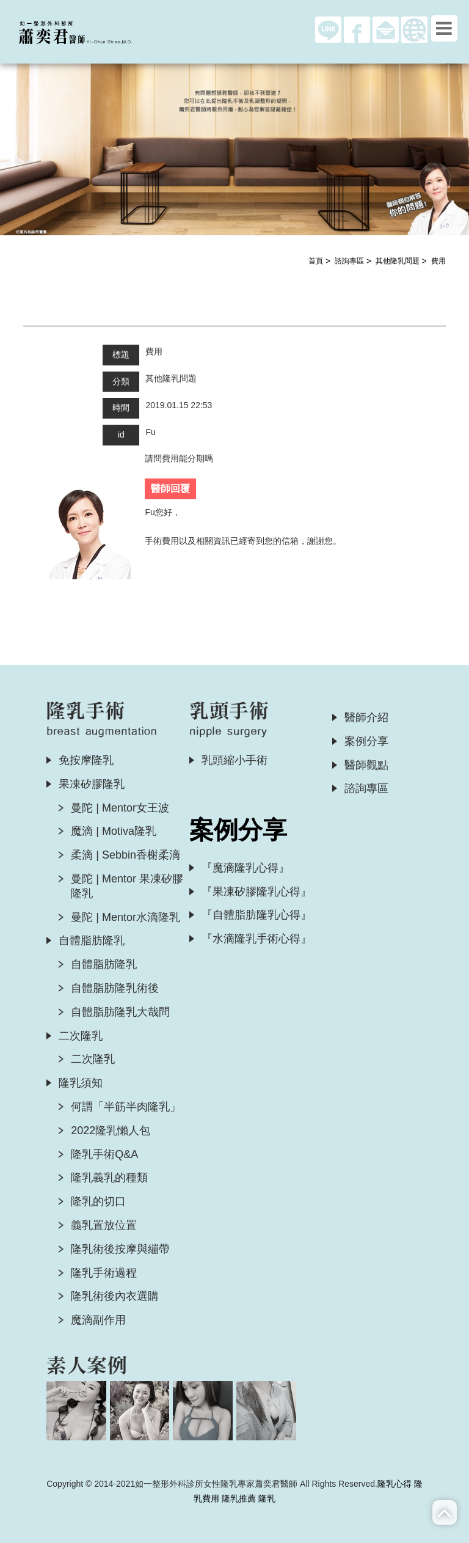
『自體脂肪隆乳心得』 (256, 915)
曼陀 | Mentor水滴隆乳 (125, 917)
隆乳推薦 (239, 1498)
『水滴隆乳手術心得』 (256, 939)
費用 (438, 261)
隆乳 (266, 1498)
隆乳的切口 (98, 1201)
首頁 (315, 261)
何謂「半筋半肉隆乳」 (126, 1107)
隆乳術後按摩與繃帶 (120, 1249)
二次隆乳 (81, 1036)
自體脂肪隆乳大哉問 (120, 1012)
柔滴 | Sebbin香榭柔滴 (125, 855)
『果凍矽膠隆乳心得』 (256, 891)
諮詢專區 (349, 261)
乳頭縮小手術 (234, 760)
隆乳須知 (81, 1083)
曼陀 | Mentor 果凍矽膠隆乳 (127, 886)
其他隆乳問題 (398, 261)
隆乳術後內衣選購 (115, 1296)
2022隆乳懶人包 (110, 1130)
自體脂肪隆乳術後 (115, 988)
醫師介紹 (366, 717)
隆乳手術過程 (104, 1273)
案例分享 (366, 741)
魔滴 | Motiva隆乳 (113, 831)
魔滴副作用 (98, 1320)
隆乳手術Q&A (104, 1154)
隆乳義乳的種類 (109, 1177)
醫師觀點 (366, 765)
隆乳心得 (394, 1484)
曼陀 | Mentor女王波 (120, 808)
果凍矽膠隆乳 (92, 784)
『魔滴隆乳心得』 (245, 868)
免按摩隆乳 (86, 760)
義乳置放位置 (104, 1225)
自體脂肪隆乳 (92, 940)
